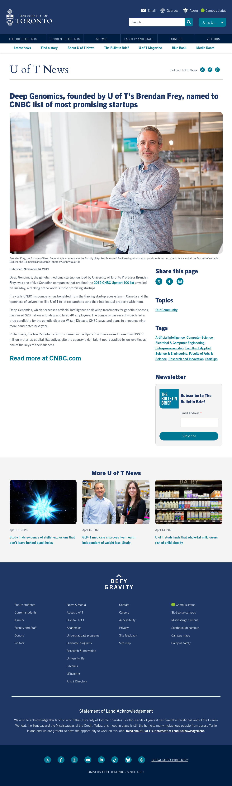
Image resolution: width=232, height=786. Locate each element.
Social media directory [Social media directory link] (170, 760)
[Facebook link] (210, 69)
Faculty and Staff (139, 39)
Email (152, 10)
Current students (65, 39)
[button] (212, 22)
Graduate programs (79, 643)
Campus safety (181, 643)
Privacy (124, 627)
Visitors (213, 39)
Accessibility (127, 620)
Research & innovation (81, 650)
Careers (124, 612)
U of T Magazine (150, 48)
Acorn (194, 10)
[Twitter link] (202, 69)
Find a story (49, 48)
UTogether (73, 673)
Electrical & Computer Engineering (179, 343)
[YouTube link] (87, 759)
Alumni (102, 39)
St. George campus (183, 612)
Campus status (216, 10)
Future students (23, 39)
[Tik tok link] (114, 759)
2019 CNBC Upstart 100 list (114, 282)
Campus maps (180, 635)
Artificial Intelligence (170, 337)
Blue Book (179, 48)
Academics (74, 627)
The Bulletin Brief (116, 48)
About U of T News (81, 48)
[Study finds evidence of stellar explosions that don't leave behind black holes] (43, 512)
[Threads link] (141, 759)
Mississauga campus (184, 620)
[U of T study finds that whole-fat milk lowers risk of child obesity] (188, 512)
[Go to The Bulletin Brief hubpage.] (169, 399)
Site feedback (128, 635)
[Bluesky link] (128, 759)
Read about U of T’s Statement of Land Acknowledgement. (165, 731)
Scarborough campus (185, 627)
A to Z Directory (77, 681)
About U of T (75, 612)
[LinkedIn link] (101, 759)
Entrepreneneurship (169, 348)
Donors (176, 39)
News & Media (76, 604)
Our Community (166, 310)
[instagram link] (217, 69)
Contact (124, 604)
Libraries (72, 666)
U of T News (39, 70)
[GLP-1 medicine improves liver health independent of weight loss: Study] (115, 512)
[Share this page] (180, 281)
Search (189, 22)
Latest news (22, 48)
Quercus (172, 10)
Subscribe (189, 436)
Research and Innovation (186, 359)
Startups (211, 359)
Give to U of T (75, 620)
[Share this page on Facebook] (169, 281)
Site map (125, 643)
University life (75, 658)
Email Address (190, 413)
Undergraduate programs (83, 635)
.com (74, 358)
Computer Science (200, 337)
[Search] (157, 22)
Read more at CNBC (38, 358)
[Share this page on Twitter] (158, 281)
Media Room (205, 48)
